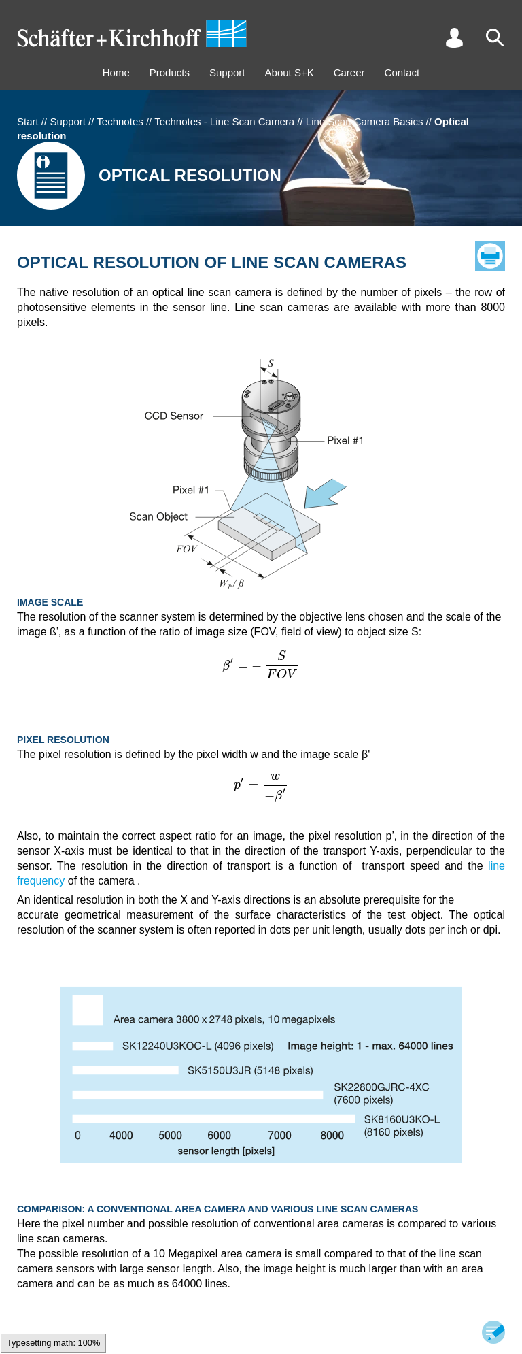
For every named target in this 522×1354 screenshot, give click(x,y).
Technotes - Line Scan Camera (224, 121)
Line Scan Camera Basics (364, 121)
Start (28, 121)
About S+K (289, 72)
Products (170, 72)
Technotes (120, 121)
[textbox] (261, 665)
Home (116, 72)
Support (227, 72)
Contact (402, 72)
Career (349, 72)
